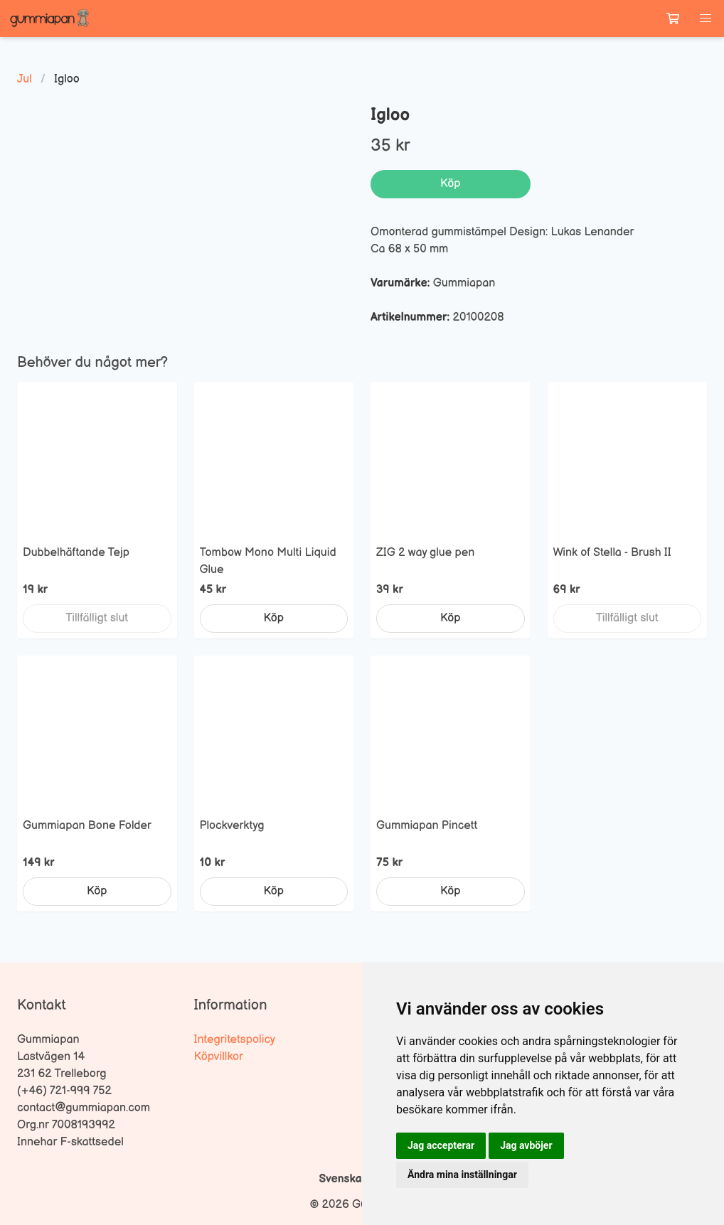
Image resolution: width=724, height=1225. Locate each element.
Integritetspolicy (235, 1040)
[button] (705, 18)
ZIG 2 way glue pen (425, 553)
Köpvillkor (218, 1057)
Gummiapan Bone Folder (87, 826)
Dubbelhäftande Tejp (76, 553)
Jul (24, 79)
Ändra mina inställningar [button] (462, 1174)
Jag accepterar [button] (441, 1145)
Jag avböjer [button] (526, 1145)
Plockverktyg (232, 826)
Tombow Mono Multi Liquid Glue (268, 561)
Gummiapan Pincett (427, 826)
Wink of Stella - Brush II (612, 553)
